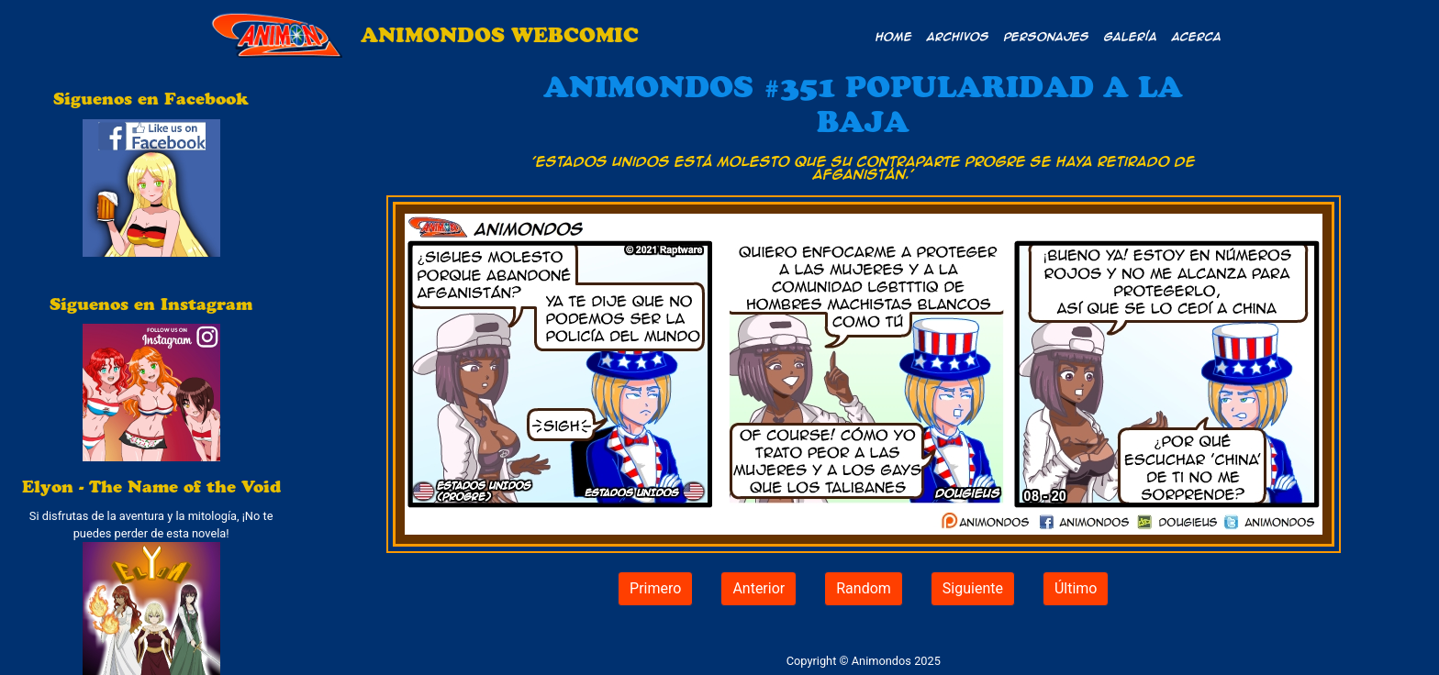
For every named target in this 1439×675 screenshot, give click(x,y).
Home (894, 35)
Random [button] (863, 588)
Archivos (958, 35)
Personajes (1046, 35)
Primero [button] (655, 588)
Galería (1130, 35)
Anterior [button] (758, 588)
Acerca (1196, 35)
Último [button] (1076, 588)
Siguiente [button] (973, 588)
